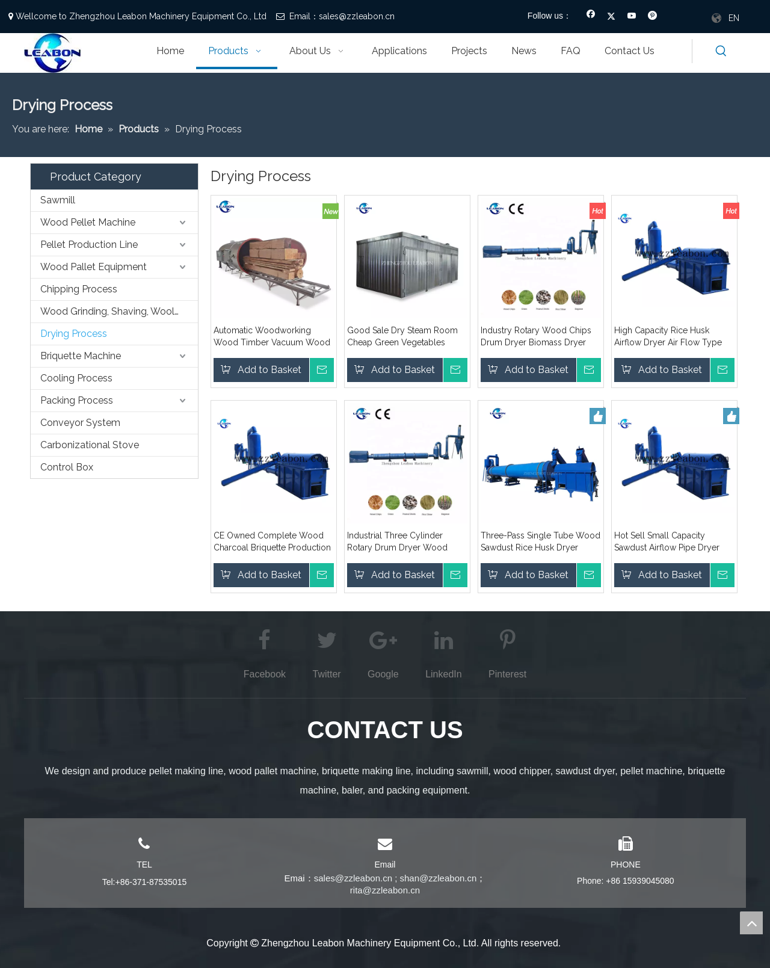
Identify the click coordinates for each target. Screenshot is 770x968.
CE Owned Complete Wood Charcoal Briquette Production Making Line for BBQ (272, 542)
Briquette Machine (80, 356)
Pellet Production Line (89, 244)
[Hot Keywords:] (721, 51)
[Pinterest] (652, 17)
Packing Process (76, 400)
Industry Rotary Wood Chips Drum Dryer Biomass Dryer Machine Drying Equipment (536, 336)
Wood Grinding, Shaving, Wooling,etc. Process (119, 311)
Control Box (66, 467)
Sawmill (57, 200)
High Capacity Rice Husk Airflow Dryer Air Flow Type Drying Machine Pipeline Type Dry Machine (672, 336)
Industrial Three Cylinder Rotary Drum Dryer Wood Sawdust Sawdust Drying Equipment (397, 542)
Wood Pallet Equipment (93, 267)
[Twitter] (611, 17)
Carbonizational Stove (89, 445)
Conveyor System (80, 422)
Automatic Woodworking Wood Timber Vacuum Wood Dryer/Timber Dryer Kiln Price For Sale (272, 336)
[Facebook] (591, 17)
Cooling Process (76, 378)
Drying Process (73, 333)
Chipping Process (78, 289)
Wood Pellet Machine (87, 222)
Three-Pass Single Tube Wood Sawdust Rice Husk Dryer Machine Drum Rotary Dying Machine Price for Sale (540, 542)
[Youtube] (631, 17)
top (751, 922)
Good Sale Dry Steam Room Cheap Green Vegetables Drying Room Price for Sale (402, 336)
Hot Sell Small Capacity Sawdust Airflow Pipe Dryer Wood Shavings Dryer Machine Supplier (674, 542)
